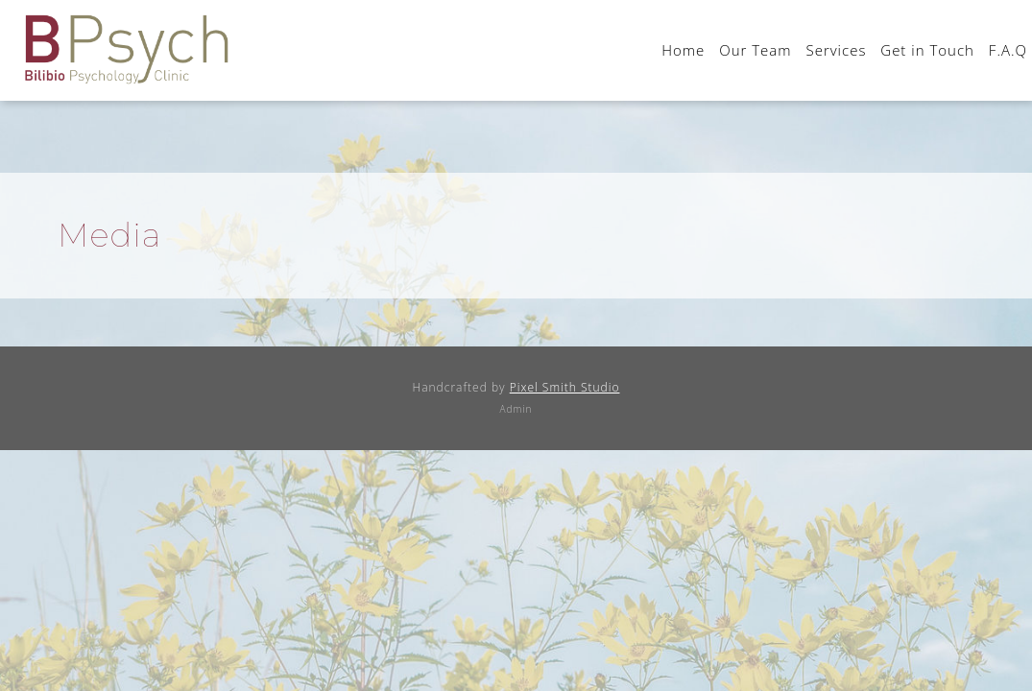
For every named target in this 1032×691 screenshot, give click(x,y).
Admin (516, 409)
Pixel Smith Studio (565, 387)
